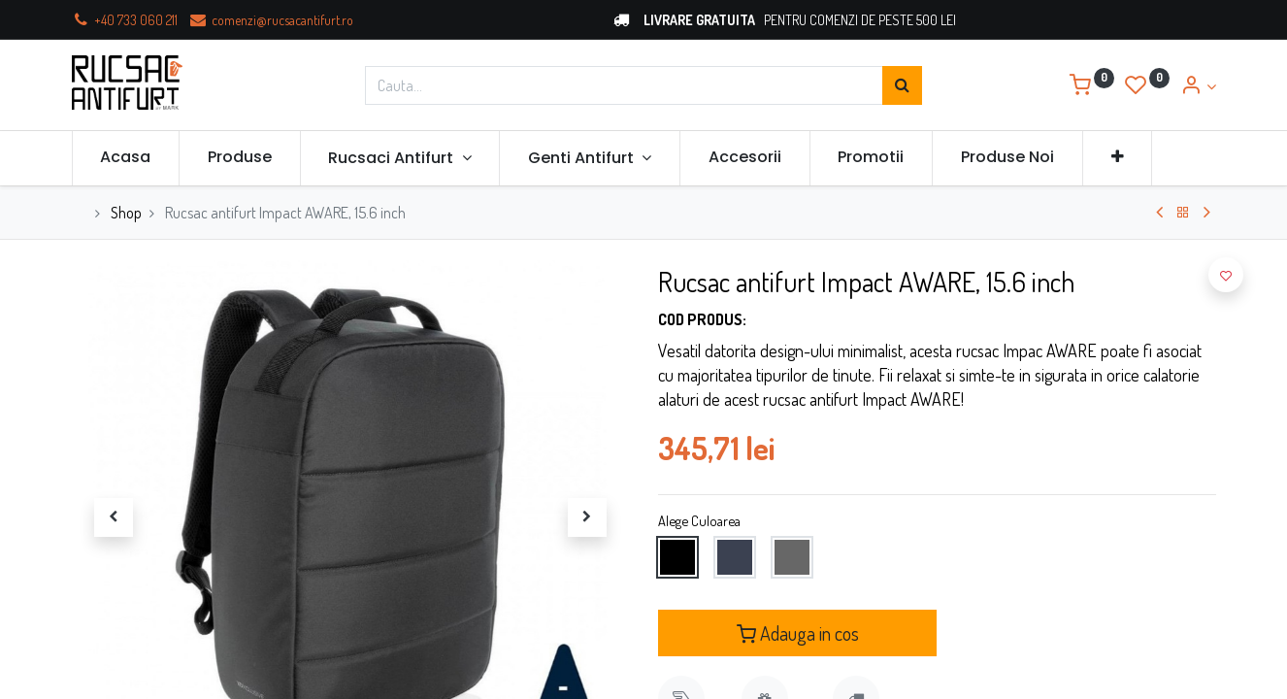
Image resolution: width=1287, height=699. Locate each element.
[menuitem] (126, 157)
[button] (1117, 157)
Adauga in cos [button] (798, 633)
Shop (126, 212)
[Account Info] (1197, 86)
